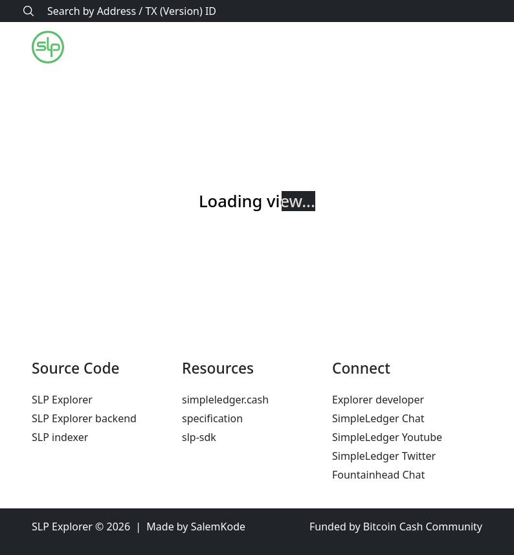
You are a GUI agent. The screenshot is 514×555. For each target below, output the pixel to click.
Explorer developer (378, 399)
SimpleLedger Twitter (384, 456)
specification (212, 418)
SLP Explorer (62, 399)
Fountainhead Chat (378, 475)
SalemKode (218, 526)
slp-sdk (199, 437)
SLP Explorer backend (84, 418)
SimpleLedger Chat (378, 418)
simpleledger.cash (225, 399)
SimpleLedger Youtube (387, 437)
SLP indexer (60, 437)
